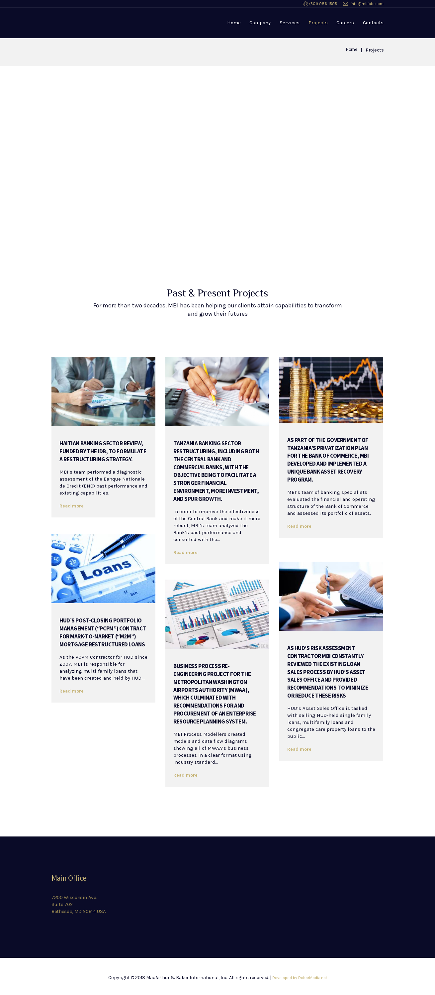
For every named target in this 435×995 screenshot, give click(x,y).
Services (290, 23)
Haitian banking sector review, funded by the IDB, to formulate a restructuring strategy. (101, 454)
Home (234, 23)
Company (260, 23)
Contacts (373, 23)
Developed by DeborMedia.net (299, 977)
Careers (345, 23)
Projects (318, 23)
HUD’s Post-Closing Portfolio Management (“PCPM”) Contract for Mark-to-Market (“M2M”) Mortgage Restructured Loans (99, 639)
